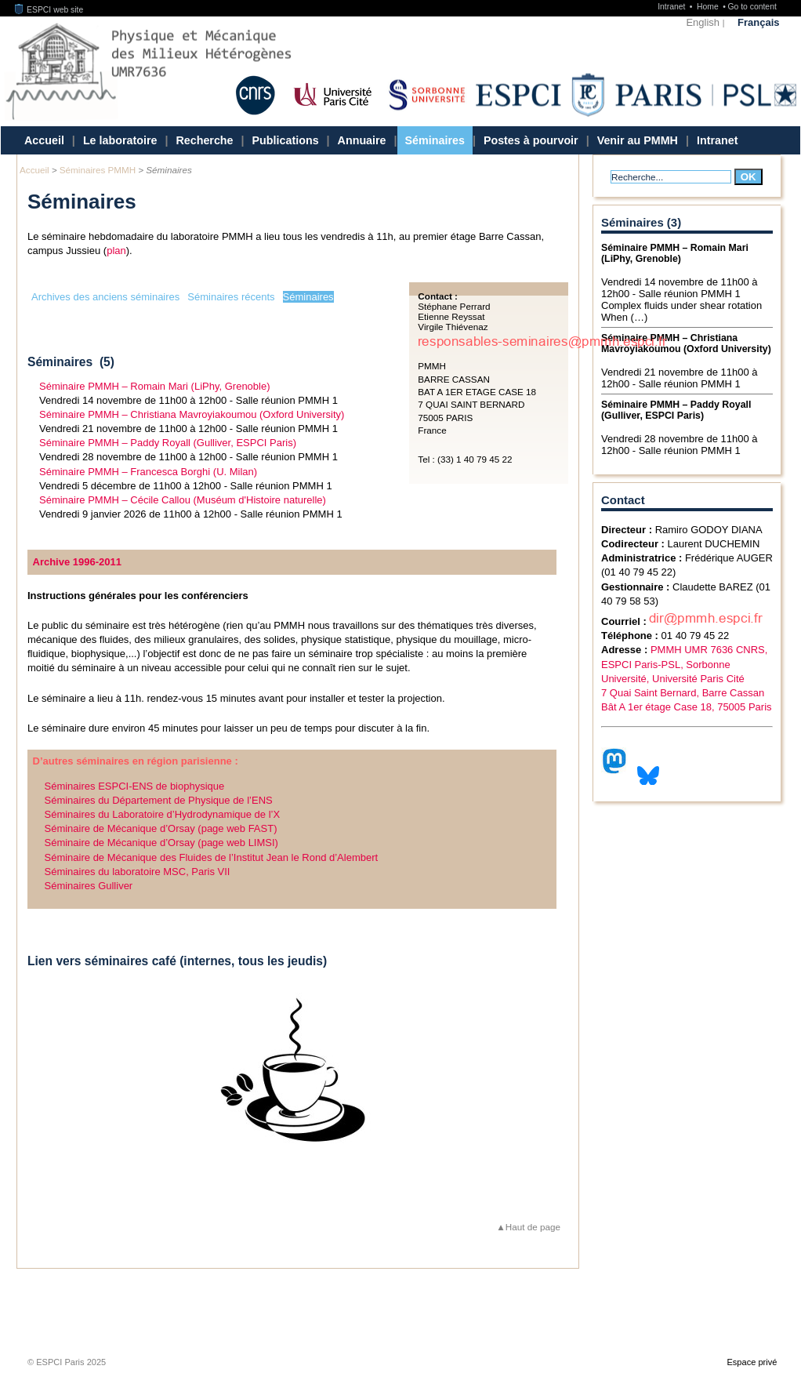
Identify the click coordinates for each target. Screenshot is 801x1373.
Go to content (751, 6)
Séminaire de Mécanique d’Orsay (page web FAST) (161, 828)
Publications (285, 140)
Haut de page (533, 1227)
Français (758, 22)
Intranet (672, 6)
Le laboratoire (120, 140)
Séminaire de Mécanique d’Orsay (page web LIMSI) (161, 842)
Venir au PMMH (637, 140)
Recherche (204, 140)
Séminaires (435, 140)
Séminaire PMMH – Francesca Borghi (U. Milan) (148, 472)
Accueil (44, 140)
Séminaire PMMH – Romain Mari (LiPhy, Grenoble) (154, 386)
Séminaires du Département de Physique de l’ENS (159, 800)
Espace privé (752, 1362)
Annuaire (362, 140)
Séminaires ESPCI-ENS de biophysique (135, 786)
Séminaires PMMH (98, 170)
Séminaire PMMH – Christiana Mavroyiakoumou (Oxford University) (191, 414)
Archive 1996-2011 (77, 562)
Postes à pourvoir (531, 140)
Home (709, 6)
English (702, 22)
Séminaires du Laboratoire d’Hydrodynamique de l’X (163, 814)
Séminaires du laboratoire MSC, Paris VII (137, 871)
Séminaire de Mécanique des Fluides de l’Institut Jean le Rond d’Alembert (212, 857)
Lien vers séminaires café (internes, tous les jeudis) (177, 961)
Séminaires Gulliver (89, 886)
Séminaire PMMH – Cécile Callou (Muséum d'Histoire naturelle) (182, 500)
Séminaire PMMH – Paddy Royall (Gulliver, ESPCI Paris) (167, 443)
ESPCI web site (49, 9)
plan (116, 250)
